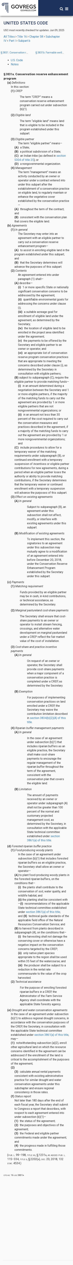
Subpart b (24, 40)
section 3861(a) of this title (43, 912)
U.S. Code (17, 60)
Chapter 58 (36, 36)
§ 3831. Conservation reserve (17, 52)
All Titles (9, 36)
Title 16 (22, 36)
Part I (12, 40)
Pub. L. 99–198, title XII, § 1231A (27, 1155)
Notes (15, 64)
